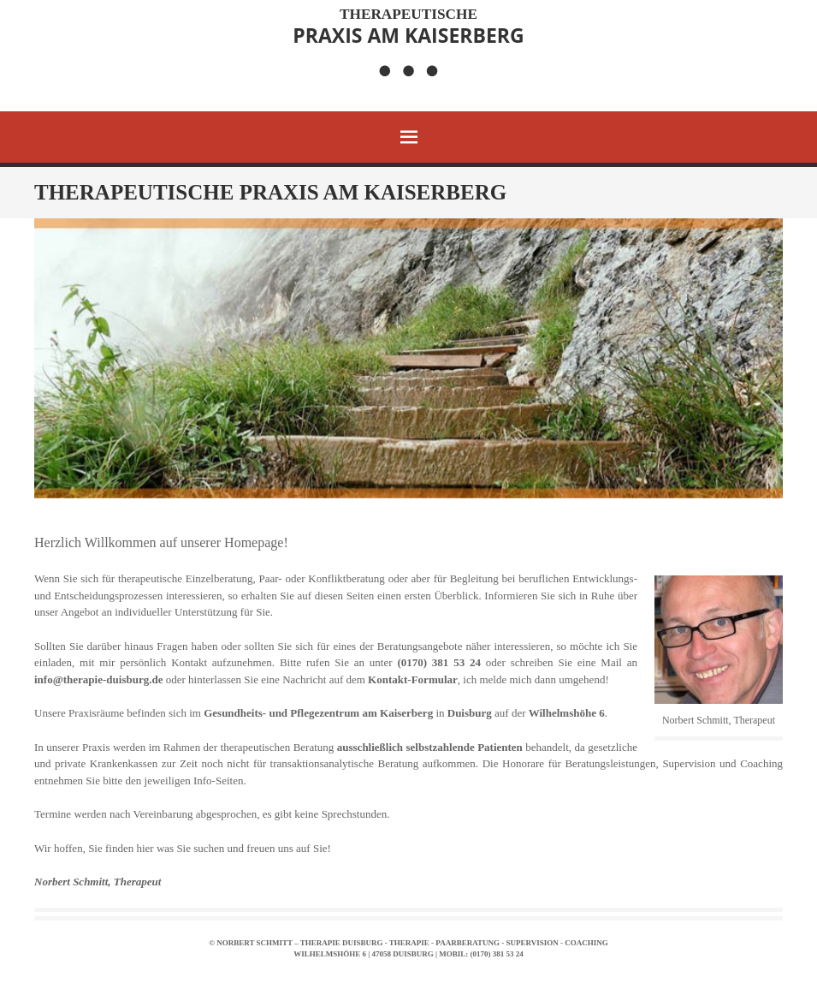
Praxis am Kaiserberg (408, 26)
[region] (408, 358)
